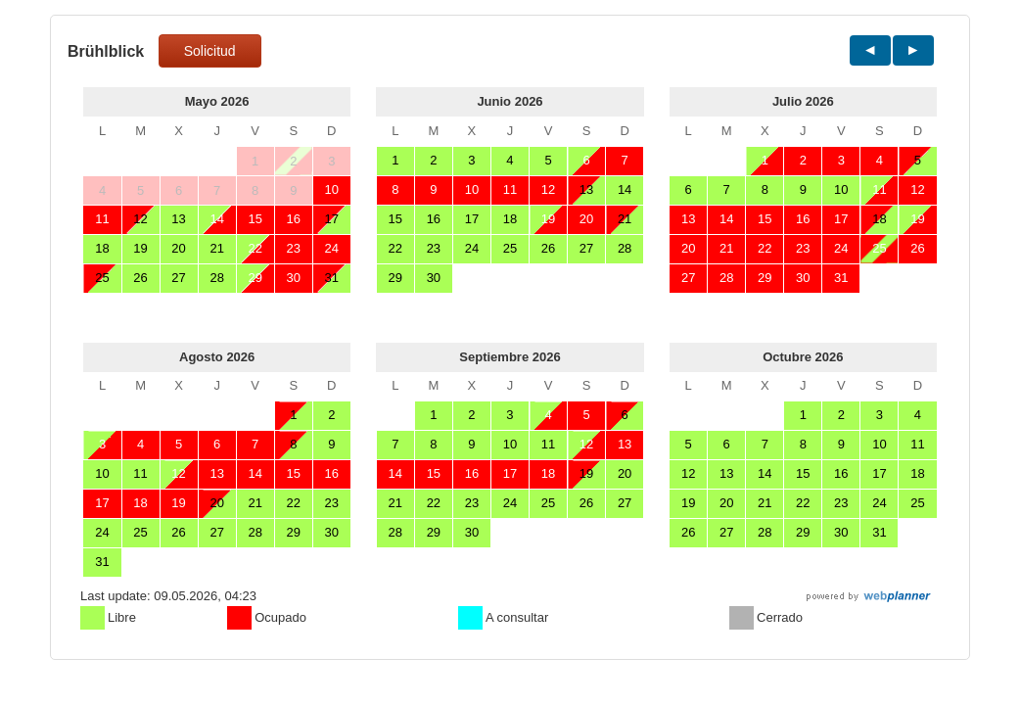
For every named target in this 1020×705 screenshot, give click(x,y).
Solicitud (210, 51)
